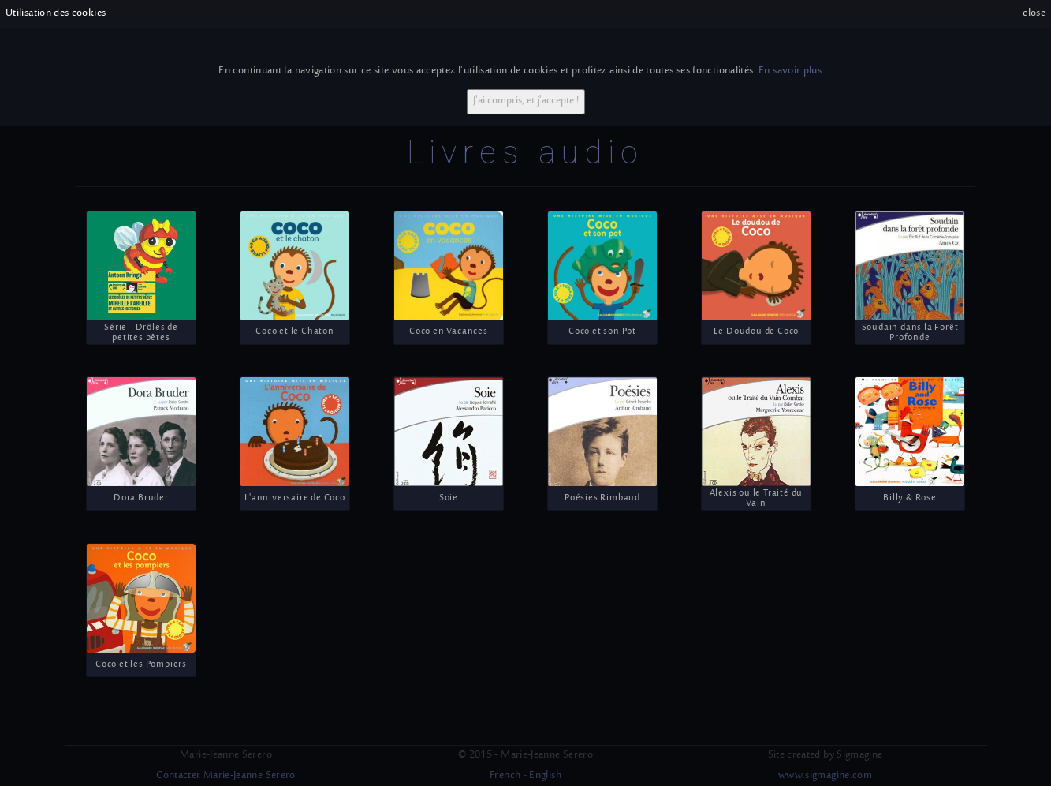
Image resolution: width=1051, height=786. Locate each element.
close (1034, 13)
